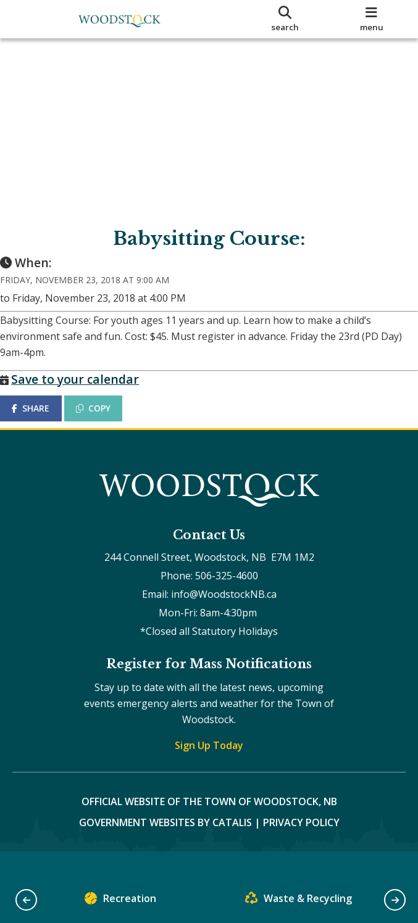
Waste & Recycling (298, 901)
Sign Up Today (209, 769)
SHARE (43, 420)
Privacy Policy (301, 846)
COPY (105, 420)
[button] (26, 900)
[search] (285, 19)
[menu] (371, 19)
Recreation (120, 901)
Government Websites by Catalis (165, 846)
